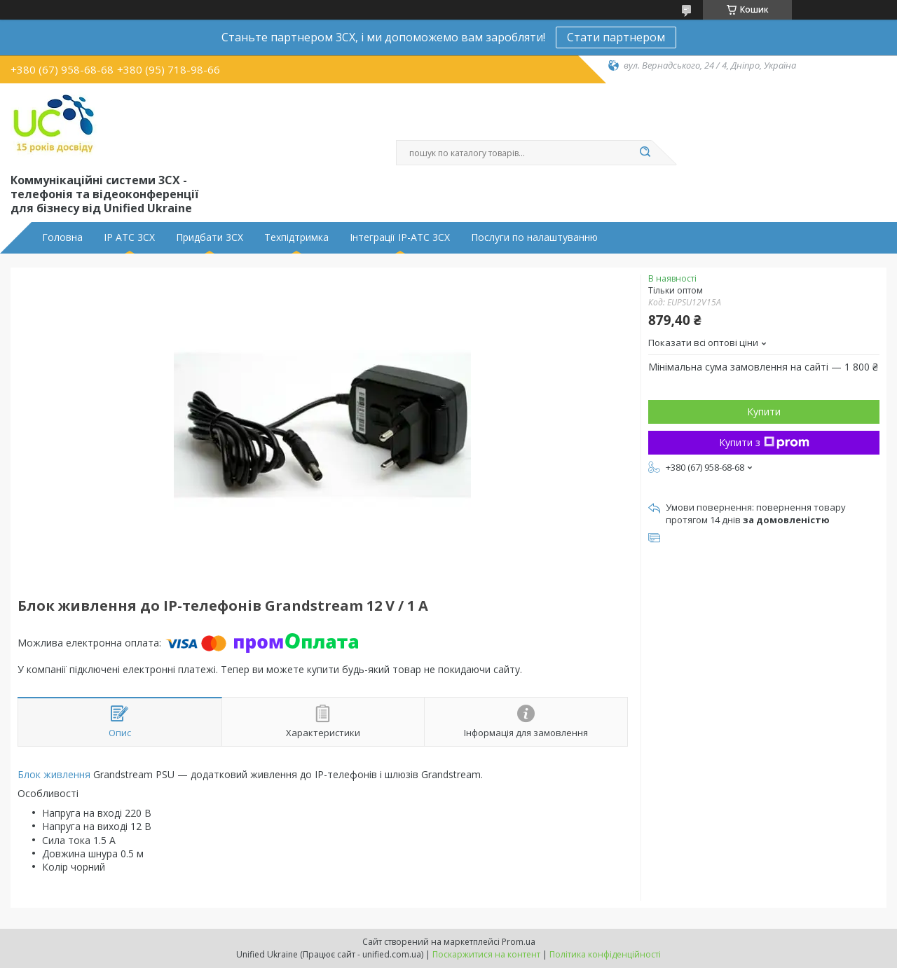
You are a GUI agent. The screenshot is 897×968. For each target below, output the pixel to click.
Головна (62, 237)
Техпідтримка (296, 237)
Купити (764, 411)
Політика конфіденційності (605, 954)
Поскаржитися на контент (486, 954)
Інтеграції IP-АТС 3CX (400, 237)
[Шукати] (645, 152)
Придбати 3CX (209, 237)
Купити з (764, 442)
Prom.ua (518, 942)
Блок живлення (54, 774)
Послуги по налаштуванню (534, 237)
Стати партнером (616, 37)
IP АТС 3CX (129, 237)
